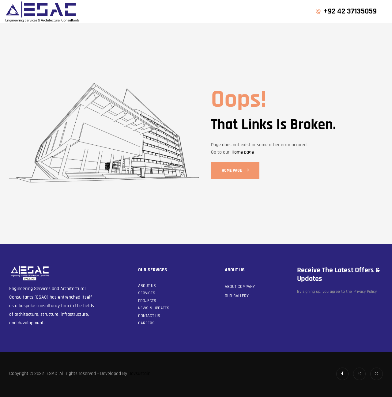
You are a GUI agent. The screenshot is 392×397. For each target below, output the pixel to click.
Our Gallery (237, 296)
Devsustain (139, 373)
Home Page (235, 170)
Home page (243, 152)
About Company (240, 286)
